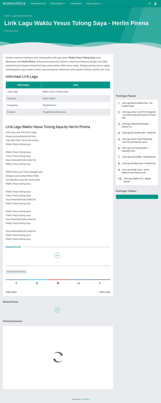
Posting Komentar (11, 31)
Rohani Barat (76, 3)
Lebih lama (104, 292)
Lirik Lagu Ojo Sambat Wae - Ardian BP (139, 133)
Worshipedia (14, 4)
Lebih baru (11, 292)
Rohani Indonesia (38, 3)
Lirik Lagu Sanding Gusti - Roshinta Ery (139, 163)
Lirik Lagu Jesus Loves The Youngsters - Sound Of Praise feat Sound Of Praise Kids (139, 115)
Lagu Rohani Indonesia (16, 272)
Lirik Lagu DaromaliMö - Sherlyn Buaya (139, 157)
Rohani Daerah (56, 3)
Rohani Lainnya (93, 3)
